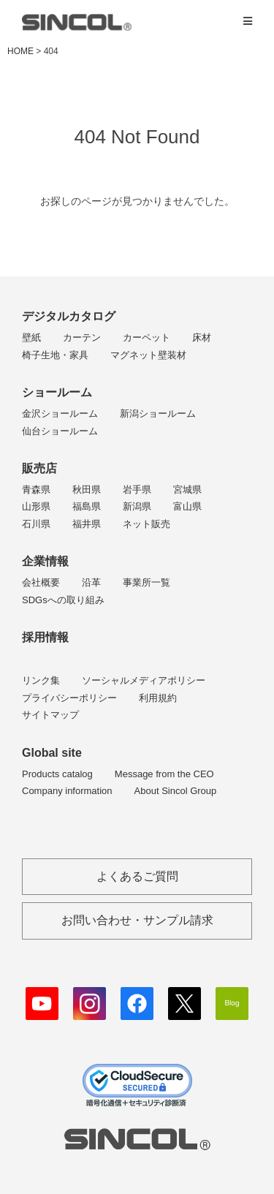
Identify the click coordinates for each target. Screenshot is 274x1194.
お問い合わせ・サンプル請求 (137, 920)
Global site (52, 753)
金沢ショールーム (60, 413)
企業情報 (45, 561)
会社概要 (41, 582)
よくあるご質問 (137, 876)
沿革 (91, 582)
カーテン (82, 337)
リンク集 (41, 680)
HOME (20, 51)
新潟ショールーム (158, 413)
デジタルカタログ (68, 316)
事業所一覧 (146, 582)
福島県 (86, 506)
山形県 (36, 506)
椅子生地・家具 (55, 354)
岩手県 (137, 489)
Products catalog (57, 773)
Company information (67, 790)
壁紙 (31, 337)
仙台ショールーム (60, 431)
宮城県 (187, 489)
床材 (201, 337)
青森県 (36, 489)
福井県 (86, 523)
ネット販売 (146, 523)
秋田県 (86, 489)
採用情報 (45, 637)
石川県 (36, 523)
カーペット (146, 337)
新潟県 (137, 506)
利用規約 (158, 697)
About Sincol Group (175, 790)
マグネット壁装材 (148, 354)
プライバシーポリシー (69, 697)
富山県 (187, 506)
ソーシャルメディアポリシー (143, 680)
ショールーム (57, 392)
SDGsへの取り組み (63, 599)
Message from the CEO (164, 773)
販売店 (39, 468)
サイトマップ (50, 714)
